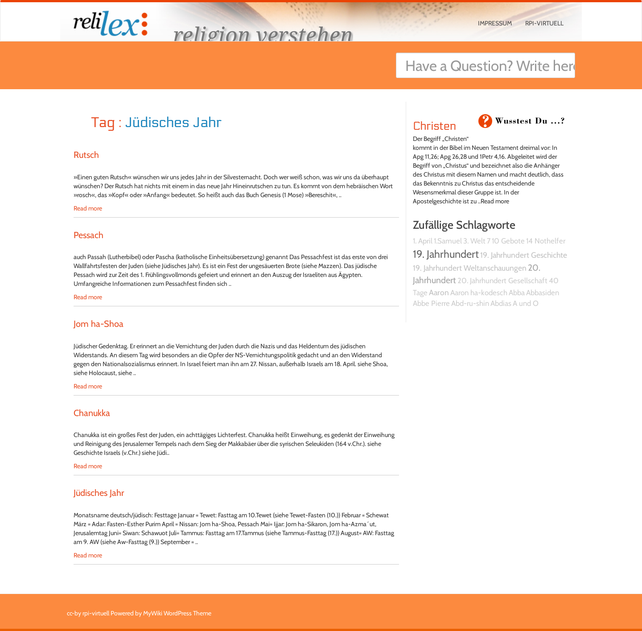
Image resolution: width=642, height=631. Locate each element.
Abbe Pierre (431, 303)
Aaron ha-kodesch (478, 292)
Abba (517, 292)
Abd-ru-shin (470, 303)
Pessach (88, 235)
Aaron (439, 292)
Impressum (495, 23)
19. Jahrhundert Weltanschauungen (470, 267)
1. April (422, 240)
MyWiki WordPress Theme (177, 613)
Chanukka (92, 413)
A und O (526, 303)
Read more (88, 208)
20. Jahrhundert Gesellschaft (502, 280)
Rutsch (86, 154)
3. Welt (474, 240)
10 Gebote (508, 240)
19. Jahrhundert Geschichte (523, 255)
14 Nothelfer (545, 240)
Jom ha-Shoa (98, 323)
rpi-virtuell (544, 23)
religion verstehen (263, 34)
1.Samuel (448, 240)
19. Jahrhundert (446, 253)
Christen (434, 126)
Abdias (500, 303)
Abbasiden (542, 292)
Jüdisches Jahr (99, 492)
